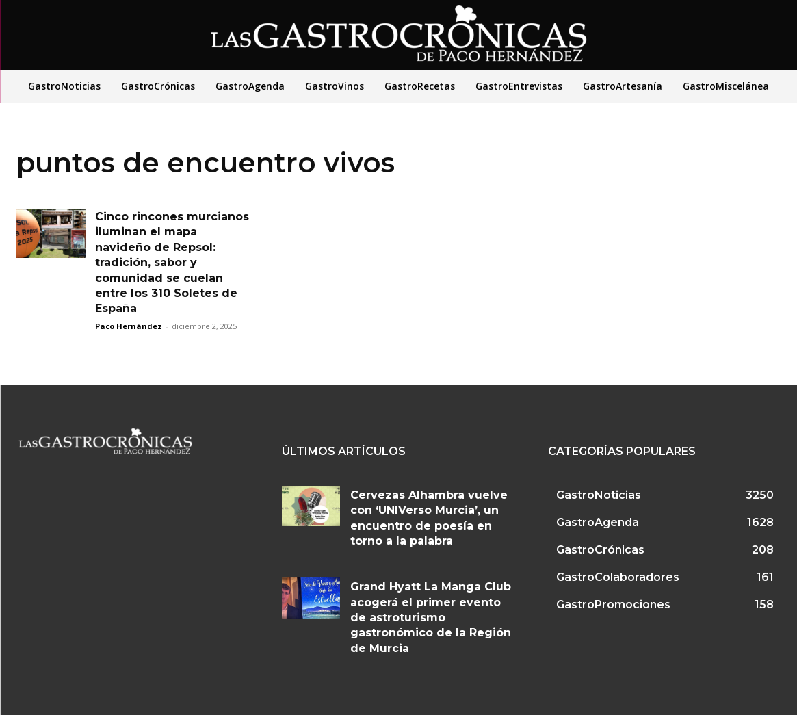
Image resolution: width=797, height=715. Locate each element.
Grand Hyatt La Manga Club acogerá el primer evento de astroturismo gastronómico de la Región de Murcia (430, 617)
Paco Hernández (128, 326)
